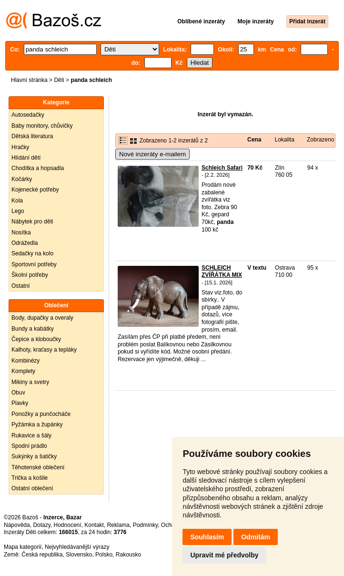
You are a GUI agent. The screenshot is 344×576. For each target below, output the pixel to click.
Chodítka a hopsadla (37, 168)
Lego (17, 211)
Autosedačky (27, 114)
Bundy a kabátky (32, 328)
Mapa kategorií (22, 547)
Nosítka (21, 232)
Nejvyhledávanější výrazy (77, 547)
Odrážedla (24, 243)
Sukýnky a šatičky (34, 456)
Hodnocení (67, 525)
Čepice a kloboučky (36, 339)
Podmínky (145, 525)
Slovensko (79, 554)
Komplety (23, 371)
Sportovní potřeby (34, 264)
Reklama (118, 525)
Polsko (103, 554)
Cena (254, 139)
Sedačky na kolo (32, 253)
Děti (59, 80)
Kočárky (21, 179)
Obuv (18, 392)
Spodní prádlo (29, 446)
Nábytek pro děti (32, 221)
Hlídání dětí (25, 157)
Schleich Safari (222, 167)
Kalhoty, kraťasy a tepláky (44, 349)
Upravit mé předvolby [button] (224, 555)
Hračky (20, 147)
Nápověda (17, 525)
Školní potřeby (29, 275)
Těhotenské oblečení (37, 467)
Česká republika (41, 554)
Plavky (19, 403)
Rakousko (128, 554)
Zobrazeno (320, 139)
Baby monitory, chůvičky (42, 125)
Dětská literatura (32, 136)
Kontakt (94, 525)
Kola (17, 200)
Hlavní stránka (29, 80)
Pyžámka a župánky (36, 424)
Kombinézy (25, 360)
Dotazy (41, 525)
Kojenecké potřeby (35, 189)
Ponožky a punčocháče (41, 414)
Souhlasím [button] (207, 537)
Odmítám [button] (255, 537)
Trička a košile (29, 478)
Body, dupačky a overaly (42, 317)
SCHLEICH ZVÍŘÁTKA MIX (222, 271)
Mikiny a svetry (30, 382)
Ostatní (20, 286)
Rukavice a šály (31, 435)
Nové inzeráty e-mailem (152, 154)
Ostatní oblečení (32, 488)
